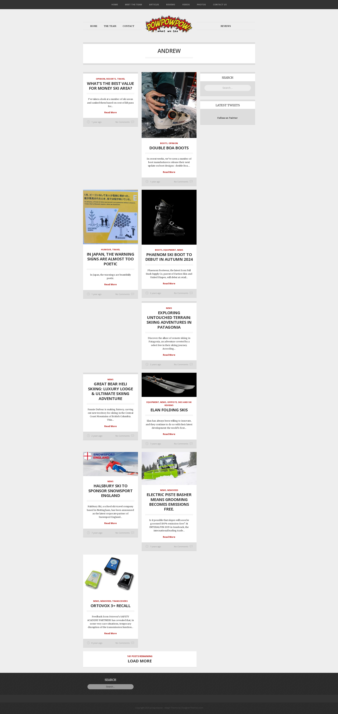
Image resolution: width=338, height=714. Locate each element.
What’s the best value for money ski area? (110, 86)
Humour (106, 249)
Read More (110, 112)
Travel (121, 78)
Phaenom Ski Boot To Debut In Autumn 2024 (169, 257)
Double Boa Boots (168, 147)
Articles (154, 4)
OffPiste (172, 402)
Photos (201, 4)
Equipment (169, 249)
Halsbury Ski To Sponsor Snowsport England (110, 490)
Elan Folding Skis (169, 409)
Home (114, 4)
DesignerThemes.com (192, 707)
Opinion (100, 78)
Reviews (170, 4)
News (180, 249)
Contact (128, 26)
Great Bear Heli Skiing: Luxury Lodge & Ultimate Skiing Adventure (110, 391)
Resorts (111, 78)
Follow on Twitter (227, 117)
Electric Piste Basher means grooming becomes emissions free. (169, 502)
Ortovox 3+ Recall (110, 605)
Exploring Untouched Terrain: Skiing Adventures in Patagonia (169, 320)
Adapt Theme (171, 707)
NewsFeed (172, 490)
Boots (163, 143)
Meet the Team (133, 4)
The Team (110, 26)
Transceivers (120, 601)
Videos (186, 4)
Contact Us (220, 4)
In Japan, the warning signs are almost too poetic (110, 258)
